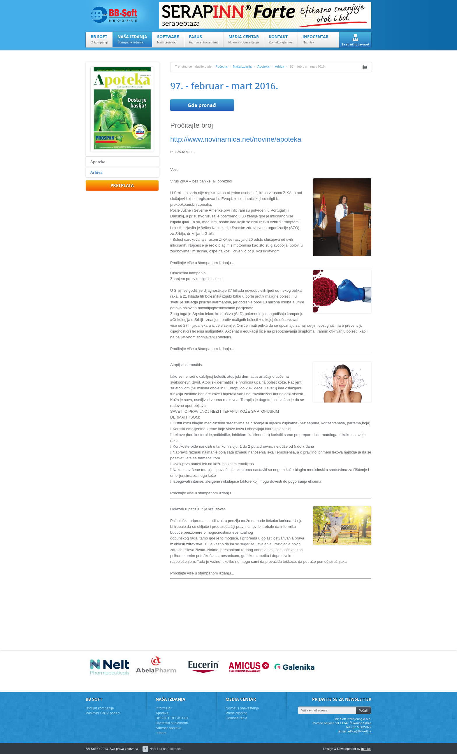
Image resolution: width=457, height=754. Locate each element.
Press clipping (236, 713)
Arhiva (96, 172)
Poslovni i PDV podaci (103, 713)
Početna (221, 66)
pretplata (122, 185)
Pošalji (363, 710)
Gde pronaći (202, 105)
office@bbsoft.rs (359, 731)
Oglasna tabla (236, 718)
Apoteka (98, 161)
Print (365, 67)
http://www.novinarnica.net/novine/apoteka (235, 139)
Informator (164, 708)
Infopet (161, 733)
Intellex (366, 749)
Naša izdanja (242, 66)
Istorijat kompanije (100, 708)
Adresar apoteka (168, 728)
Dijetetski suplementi (172, 723)
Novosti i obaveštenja (242, 708)
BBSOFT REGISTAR (172, 718)
